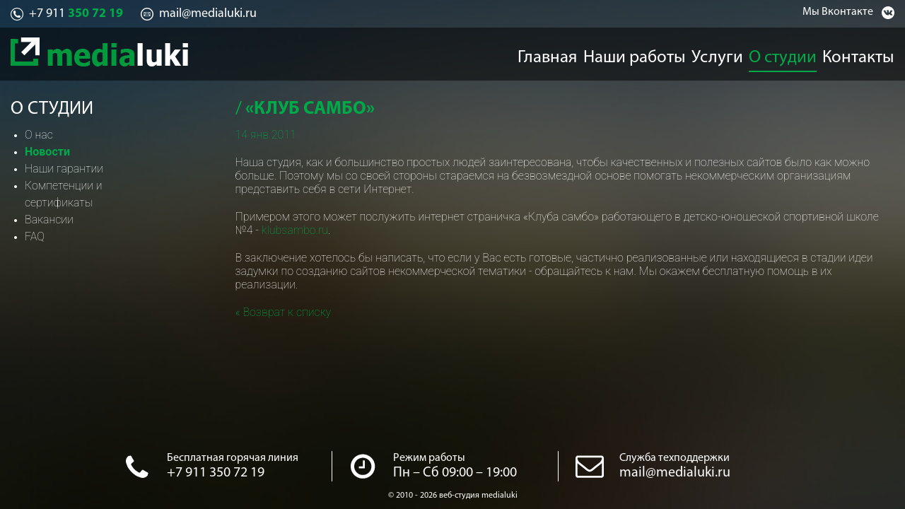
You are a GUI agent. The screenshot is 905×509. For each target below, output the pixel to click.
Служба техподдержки (674, 458)
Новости (47, 151)
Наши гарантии (64, 168)
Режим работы (429, 458)
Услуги (718, 53)
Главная (547, 53)
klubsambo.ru (295, 230)
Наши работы (635, 53)
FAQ (35, 236)
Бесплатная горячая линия (232, 458)
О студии (790, 53)
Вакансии (49, 219)
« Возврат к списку (283, 312)
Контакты (870, 53)
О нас (39, 134)
